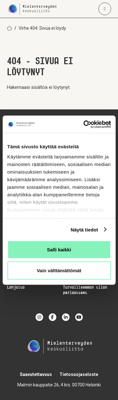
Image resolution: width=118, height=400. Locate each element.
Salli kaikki (59, 249)
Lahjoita (16, 287)
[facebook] (52, 317)
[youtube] (79, 317)
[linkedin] (66, 317)
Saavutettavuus (36, 374)
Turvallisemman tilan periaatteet (85, 290)
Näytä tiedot (84, 229)
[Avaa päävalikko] (104, 9)
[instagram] (39, 317)
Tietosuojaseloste (78, 374)
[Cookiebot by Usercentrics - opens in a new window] (84, 124)
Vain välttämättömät (59, 270)
